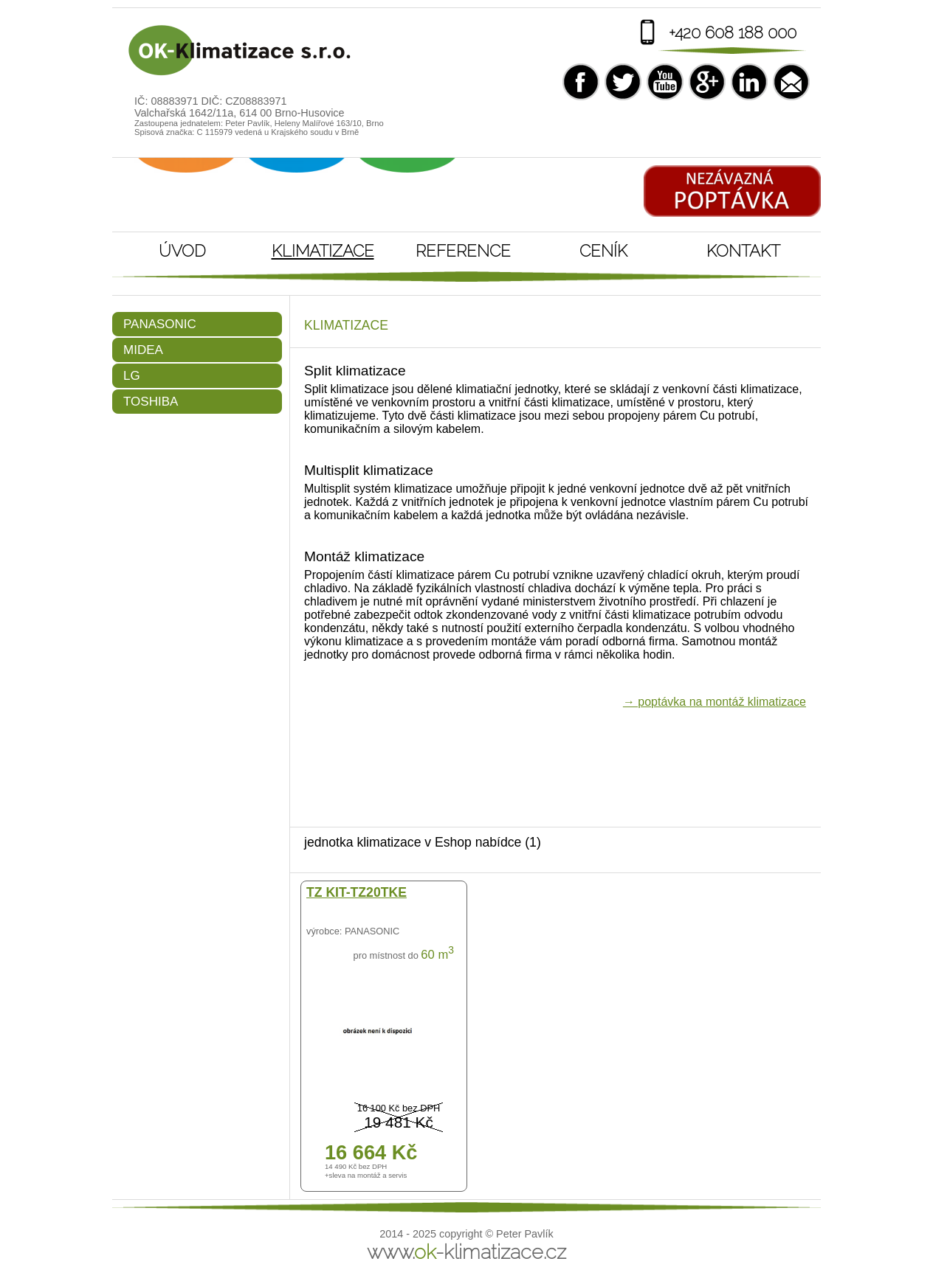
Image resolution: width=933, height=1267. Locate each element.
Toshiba (150, 402)
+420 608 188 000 (732, 32)
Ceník (603, 250)
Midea (143, 350)
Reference (463, 250)
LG (131, 376)
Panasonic (159, 324)
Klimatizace (323, 250)
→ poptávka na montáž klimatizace (714, 701)
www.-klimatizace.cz (466, 1251)
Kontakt (743, 250)
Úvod (182, 250)
